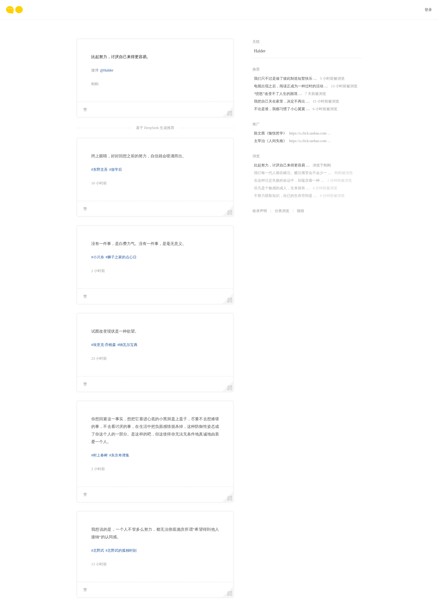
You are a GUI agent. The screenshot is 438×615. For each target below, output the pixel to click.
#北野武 (97, 550)
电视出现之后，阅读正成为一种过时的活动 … (305, 86)
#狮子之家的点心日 (121, 257)
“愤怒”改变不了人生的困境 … (290, 94)
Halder (260, 51)
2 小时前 (98, 271)
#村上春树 (99, 455)
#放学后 (115, 169)
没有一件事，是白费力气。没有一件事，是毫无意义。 (138, 243)
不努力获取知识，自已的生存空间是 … (299, 196)
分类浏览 (282, 211)
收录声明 (259, 211)
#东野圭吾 (99, 169)
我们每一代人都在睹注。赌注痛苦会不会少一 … (303, 173)
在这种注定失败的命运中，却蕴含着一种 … (303, 180)
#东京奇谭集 (119, 455)
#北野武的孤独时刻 (121, 550)
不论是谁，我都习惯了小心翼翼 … (295, 109)
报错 (300, 211)
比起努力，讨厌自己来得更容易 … (292, 165)
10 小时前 (99, 183)
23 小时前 (99, 358)
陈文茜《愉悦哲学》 (292, 133)
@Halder (106, 70)
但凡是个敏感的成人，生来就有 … (295, 188)
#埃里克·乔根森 (103, 345)
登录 (428, 10)
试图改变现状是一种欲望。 (115, 331)
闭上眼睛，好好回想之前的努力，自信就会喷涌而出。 (138, 156)
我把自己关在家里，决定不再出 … (296, 101)
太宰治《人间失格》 (292, 141)
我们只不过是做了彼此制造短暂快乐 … (299, 78)
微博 (95, 70)
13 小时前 (99, 564)
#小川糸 (97, 257)
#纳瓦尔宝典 (127, 345)
